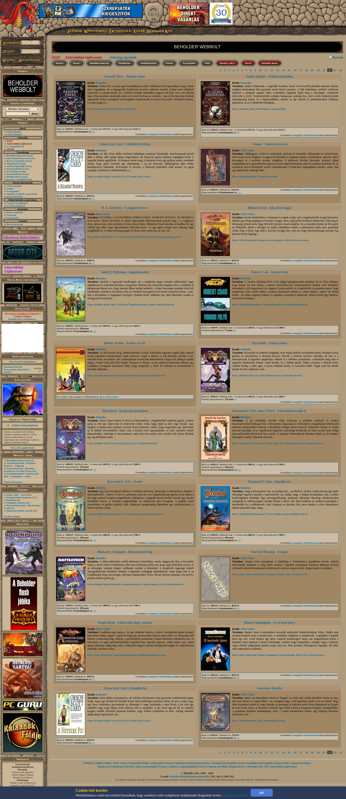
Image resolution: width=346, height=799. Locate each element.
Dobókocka (124, 63)
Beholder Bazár (269, 63)
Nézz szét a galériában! (23, 447)
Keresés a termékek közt (19, 179)
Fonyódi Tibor (117, 109)
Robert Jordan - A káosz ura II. (125, 343)
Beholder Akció (275, 304)
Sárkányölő (157, 763)
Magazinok (12, 163)
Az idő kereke (131, 375)
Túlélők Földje (102, 763)
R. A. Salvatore (120, 237)
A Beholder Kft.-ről (256, 766)
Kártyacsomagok (15, 160)
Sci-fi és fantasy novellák (213, 766)
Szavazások (13, 217)
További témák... (12, 516)
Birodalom (291, 443)
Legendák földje (278, 109)
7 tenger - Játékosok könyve (269, 144)
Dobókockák (13, 176)
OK (262, 792)
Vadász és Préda (292, 574)
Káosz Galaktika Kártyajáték (255, 763)
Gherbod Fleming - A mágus (269, 552)
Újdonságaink (14, 131)
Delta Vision (247, 150)
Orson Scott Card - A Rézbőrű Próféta (125, 144)
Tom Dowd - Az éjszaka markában (125, 411)
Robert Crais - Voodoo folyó (269, 272)
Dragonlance (278, 240)
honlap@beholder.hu (23, 767)
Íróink (10, 188)
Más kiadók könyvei (17, 158)
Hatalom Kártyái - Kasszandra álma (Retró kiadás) (16, 369)
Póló (207, 63)
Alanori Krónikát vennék (19, 510)
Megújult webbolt (15, 502)
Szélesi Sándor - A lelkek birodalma (269, 76)
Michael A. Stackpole (120, 584)
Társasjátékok (14, 174)
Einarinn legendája (138, 304)
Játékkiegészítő (148, 63)
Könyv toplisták (15, 212)
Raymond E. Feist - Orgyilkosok (269, 481)
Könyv (76, 63)
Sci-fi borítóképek (16, 205)
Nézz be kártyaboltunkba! (22, 361)
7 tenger (262, 176)
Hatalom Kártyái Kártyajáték (192, 763)
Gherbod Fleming (266, 574)
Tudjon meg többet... (236, 795)
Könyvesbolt (282, 763)
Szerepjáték (272, 176)
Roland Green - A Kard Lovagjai (269, 207)
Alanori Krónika (300, 763)
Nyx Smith (260, 375)
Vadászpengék (159, 237)
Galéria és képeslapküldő (183, 766)
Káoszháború (151, 655)
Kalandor (101, 82)
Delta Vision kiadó (248, 176)
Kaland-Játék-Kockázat (18, 497)
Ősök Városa (120, 763)
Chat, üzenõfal (14, 186)
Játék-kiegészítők (15, 166)
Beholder (101, 278)
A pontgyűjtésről (15, 146)
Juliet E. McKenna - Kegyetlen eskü (125, 272)
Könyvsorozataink (146, 766)
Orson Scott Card (119, 176)
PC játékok (12, 171)
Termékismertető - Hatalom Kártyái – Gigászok (19, 464)
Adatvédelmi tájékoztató (83, 57)
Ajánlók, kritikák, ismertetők (22, 194)
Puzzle (169, 63)
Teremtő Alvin (135, 176)
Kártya (59, 63)
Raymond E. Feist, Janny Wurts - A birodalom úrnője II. (269, 411)
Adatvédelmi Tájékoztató (13, 269)
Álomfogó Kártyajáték (224, 763)
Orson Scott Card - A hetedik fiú (124, 688)
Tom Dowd (115, 443)
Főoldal (87, 763)
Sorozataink (13, 191)
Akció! (248, 63)
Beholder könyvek (16, 155)
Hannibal (11, 500)
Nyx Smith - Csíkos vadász (269, 343)
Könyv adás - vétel (15, 494)
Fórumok (11, 215)
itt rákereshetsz (110, 396)
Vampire (280, 574)
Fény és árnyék (309, 655)
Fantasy (146, 176)
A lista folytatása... (13, 482)
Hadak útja (130, 109)
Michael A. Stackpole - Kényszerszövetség (124, 552)
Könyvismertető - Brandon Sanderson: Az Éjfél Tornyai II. (20, 469)
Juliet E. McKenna (119, 304)
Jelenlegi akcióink (122, 57)
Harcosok (296, 240)
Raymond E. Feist (263, 443)
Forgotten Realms (136, 237)
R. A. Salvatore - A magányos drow (125, 207)
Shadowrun (271, 375)
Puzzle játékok (14, 168)
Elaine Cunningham (267, 655)
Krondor (132, 514)
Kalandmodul (270, 720)
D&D (148, 237)
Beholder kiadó (102, 304)
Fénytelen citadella (269, 688)
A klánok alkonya (150, 584)
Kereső (338, 57)
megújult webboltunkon (160, 134)
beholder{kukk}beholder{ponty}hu (189, 776)
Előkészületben (14, 134)
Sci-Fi (178, 237)
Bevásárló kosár (15, 224)
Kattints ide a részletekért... (22, 319)
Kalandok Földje (139, 763)
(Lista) (29, 155)
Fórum (162, 766)
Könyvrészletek (15, 196)
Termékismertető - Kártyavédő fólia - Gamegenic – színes (21, 475)
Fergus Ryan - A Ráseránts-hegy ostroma (125, 622)
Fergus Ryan (119, 655)
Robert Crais (261, 304)
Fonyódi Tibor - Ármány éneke (124, 76)
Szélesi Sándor (262, 109)
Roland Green (264, 240)
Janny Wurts (279, 443)
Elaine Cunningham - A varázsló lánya (269, 622)
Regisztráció (236, 766)
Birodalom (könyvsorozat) (20, 460)
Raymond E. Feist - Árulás (124, 481)
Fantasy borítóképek (17, 203)
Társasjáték (189, 63)
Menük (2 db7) (227, 63)
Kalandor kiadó (102, 109)
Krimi (287, 304)
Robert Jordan (117, 375)
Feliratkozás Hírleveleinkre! (21, 237)
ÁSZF (55, 57)
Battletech (136, 584)
